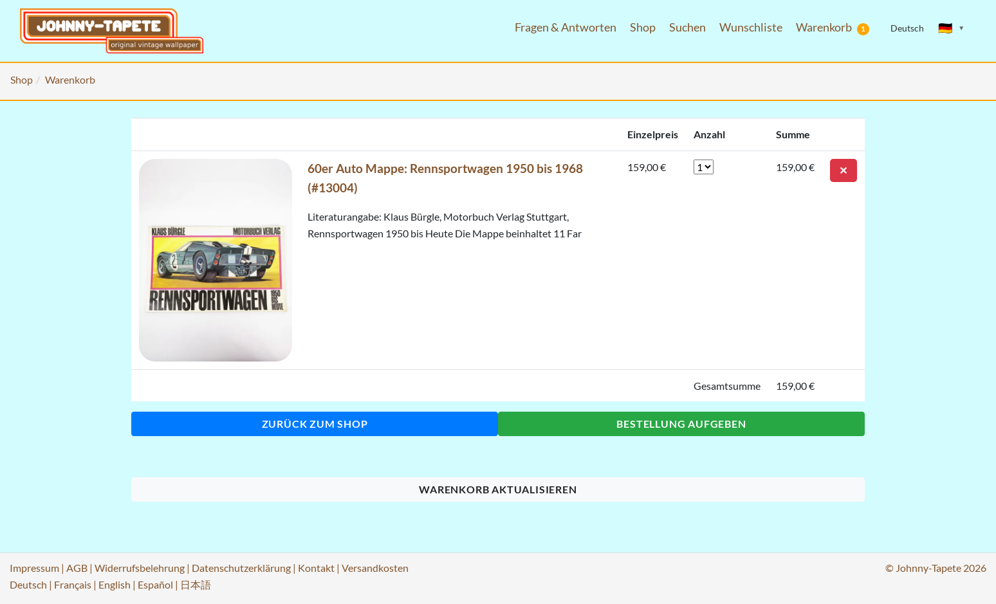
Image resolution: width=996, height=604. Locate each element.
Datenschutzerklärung (241, 568)
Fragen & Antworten (565, 27)
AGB (77, 568)
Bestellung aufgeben (681, 423)
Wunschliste (750, 27)
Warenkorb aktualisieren (497, 489)
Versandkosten (375, 568)
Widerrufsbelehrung (140, 568)
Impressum (34, 568)
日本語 (195, 584)
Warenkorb (832, 28)
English (114, 584)
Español (155, 584)
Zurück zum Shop (315, 423)
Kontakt (316, 568)
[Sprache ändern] (951, 28)
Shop (643, 27)
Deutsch (28, 584)
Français (72, 584)
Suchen (687, 27)
